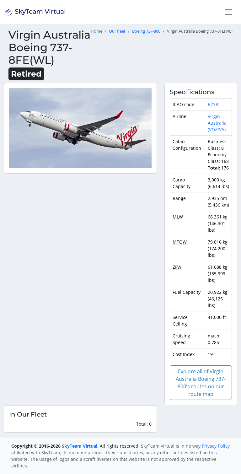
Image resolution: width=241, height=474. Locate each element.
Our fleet (117, 31)
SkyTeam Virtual (79, 446)
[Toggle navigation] (228, 12)
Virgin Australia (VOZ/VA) (217, 122)
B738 (213, 104)
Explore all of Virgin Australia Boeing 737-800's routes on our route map (201, 382)
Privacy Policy (216, 446)
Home (96, 31)
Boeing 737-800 (146, 31)
